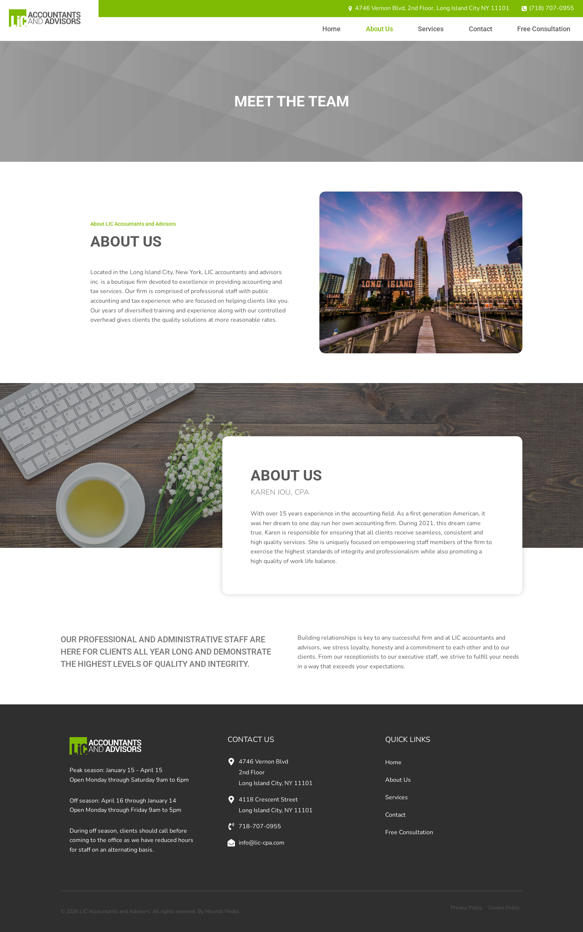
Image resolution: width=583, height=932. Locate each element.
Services (431, 29)
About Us (379, 29)
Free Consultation (543, 29)
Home (331, 29)
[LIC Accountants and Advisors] (45, 18)
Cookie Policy (504, 907)
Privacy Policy (466, 907)
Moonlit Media (221, 911)
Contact (480, 29)
